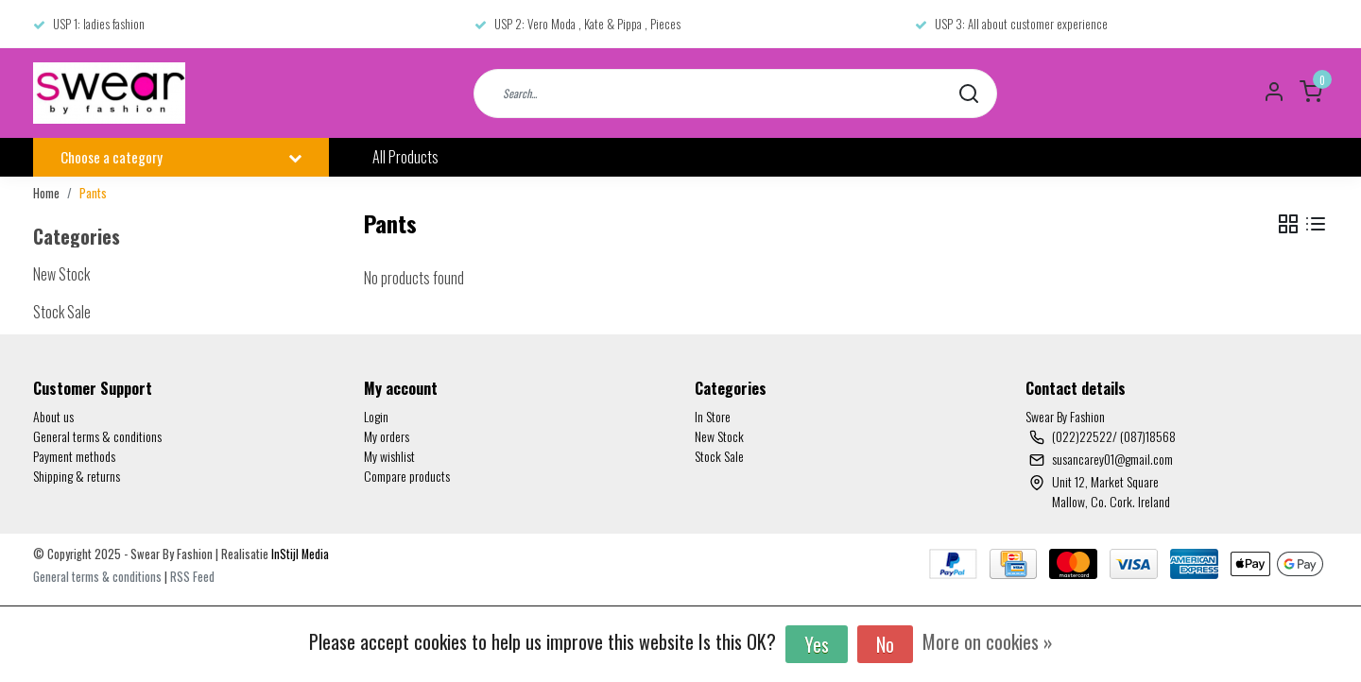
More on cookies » (987, 641)
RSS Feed (192, 577)
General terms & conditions (97, 436)
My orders (386, 436)
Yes (816, 644)
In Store (713, 416)
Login (376, 416)
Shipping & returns (76, 476)
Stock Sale (719, 456)
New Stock (719, 436)
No (885, 644)
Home (46, 193)
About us (53, 416)
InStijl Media (298, 554)
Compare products (407, 476)
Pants (93, 193)
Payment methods (74, 456)
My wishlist (389, 456)
